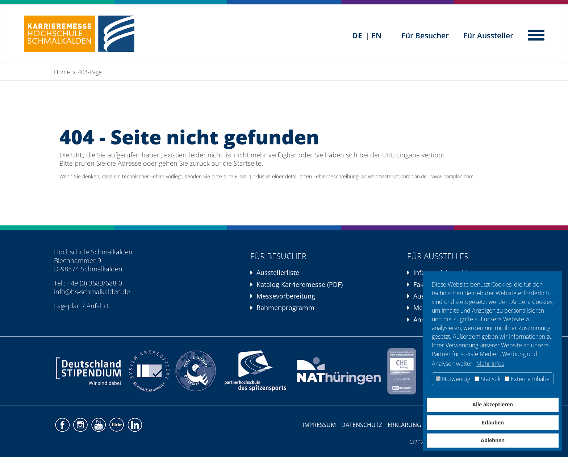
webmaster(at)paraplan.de (397, 176)
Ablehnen (493, 440)
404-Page (90, 72)
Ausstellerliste (277, 272)
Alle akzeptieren (492, 404)
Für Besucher (425, 35)
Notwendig (453, 379)
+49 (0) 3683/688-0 (94, 283)
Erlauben (493, 422)
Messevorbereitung (285, 296)
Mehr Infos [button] (490, 364)
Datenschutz (361, 425)
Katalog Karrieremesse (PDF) (299, 284)
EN (376, 35)
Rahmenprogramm (285, 307)
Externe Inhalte (527, 379)
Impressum (319, 425)
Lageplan (67, 305)
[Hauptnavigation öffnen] (537, 34)
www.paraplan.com (452, 176)
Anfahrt (98, 305)
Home (62, 72)
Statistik (488, 379)
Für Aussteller (488, 35)
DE (357, 35)
